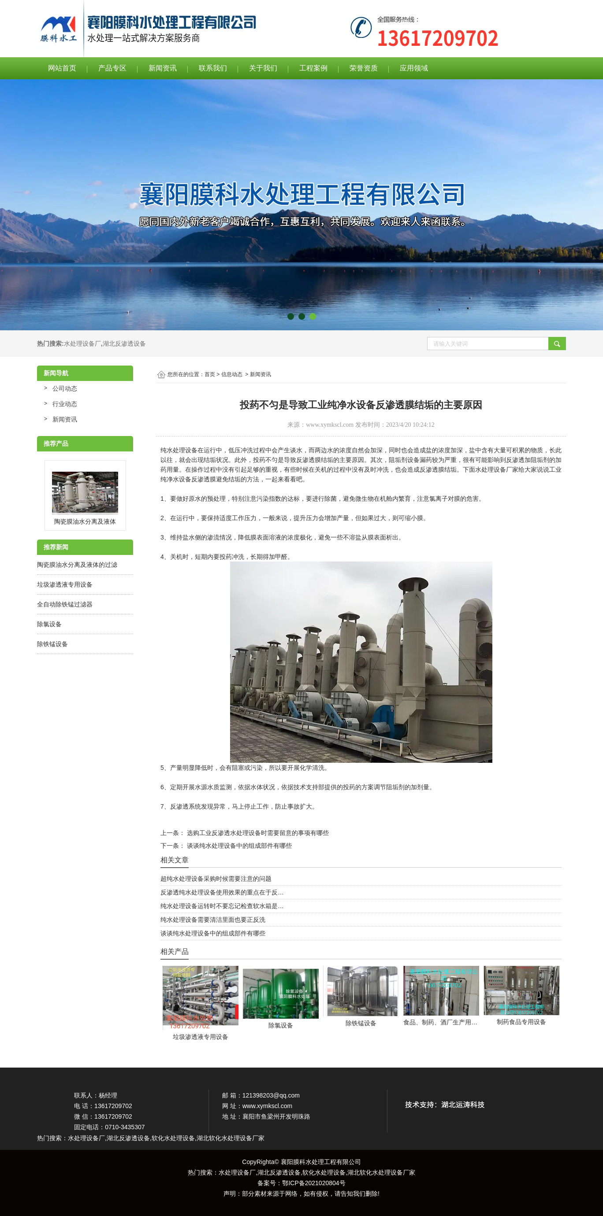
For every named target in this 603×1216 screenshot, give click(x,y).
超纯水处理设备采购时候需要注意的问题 (216, 878)
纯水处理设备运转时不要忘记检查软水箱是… (222, 905)
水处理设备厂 (82, 343)
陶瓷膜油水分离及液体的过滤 (77, 564)
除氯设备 (49, 624)
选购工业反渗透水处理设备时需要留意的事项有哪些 (257, 832)
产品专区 (112, 68)
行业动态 (64, 403)
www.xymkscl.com (330, 424)
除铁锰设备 (52, 643)
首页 (210, 374)
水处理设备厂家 (496, 469)
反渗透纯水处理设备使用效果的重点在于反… (222, 892)
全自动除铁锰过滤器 (65, 604)
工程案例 (313, 68)
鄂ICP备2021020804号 (313, 1182)
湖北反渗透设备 (124, 343)
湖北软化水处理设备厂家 (381, 1172)
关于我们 (263, 68)
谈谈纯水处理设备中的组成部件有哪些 (238, 845)
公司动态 (64, 388)
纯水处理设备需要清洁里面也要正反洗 (212, 919)
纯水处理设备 (178, 450)
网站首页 (62, 68)
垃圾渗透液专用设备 (65, 584)
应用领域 (414, 68)
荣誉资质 (364, 68)
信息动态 (231, 374)
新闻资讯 (163, 68)
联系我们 (213, 68)
